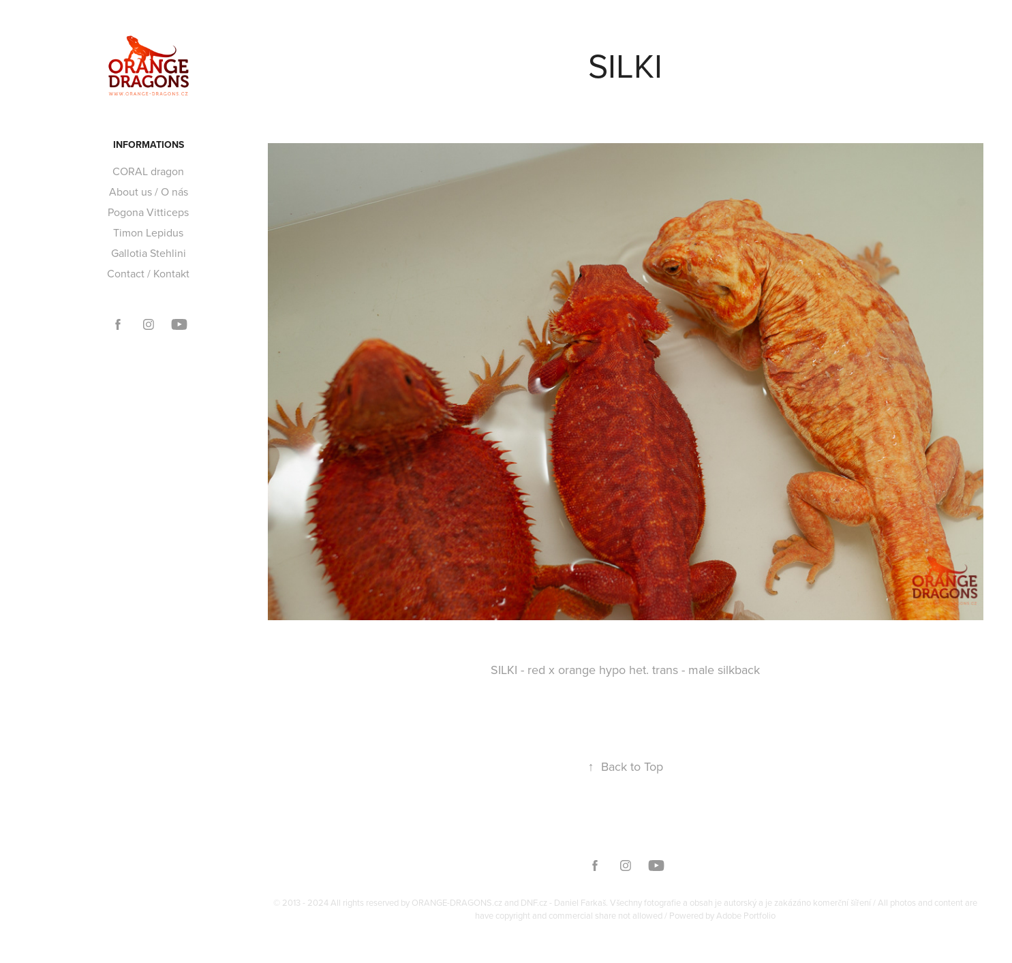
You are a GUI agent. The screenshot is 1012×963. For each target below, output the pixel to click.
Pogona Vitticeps (148, 211)
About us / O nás (148, 191)
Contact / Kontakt (148, 273)
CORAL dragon (148, 171)
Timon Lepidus (148, 232)
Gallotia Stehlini (148, 252)
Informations (148, 144)
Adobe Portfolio (746, 915)
